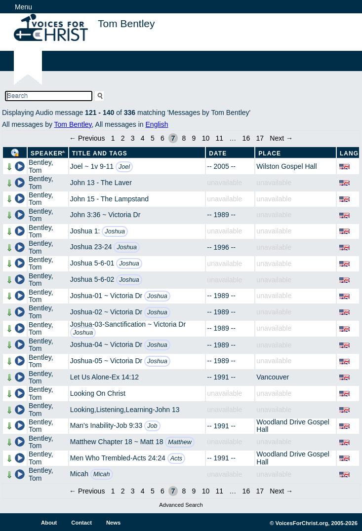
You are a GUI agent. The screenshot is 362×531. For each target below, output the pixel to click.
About (49, 523)
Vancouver (272, 377)
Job (152, 425)
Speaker (47, 153)
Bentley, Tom (41, 166)
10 (206, 138)
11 (219, 138)
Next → (281, 138)
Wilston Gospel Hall (286, 166)
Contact (81, 523)
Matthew (180, 442)
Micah (101, 474)
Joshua (115, 231)
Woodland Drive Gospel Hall (292, 425)
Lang (349, 153)
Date (218, 153)
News (113, 523)
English (157, 124)
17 (260, 138)
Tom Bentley (73, 124)
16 (246, 138)
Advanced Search (180, 505)
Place (269, 153)
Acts (176, 458)
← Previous (87, 138)
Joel (124, 166)
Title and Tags (99, 153)
